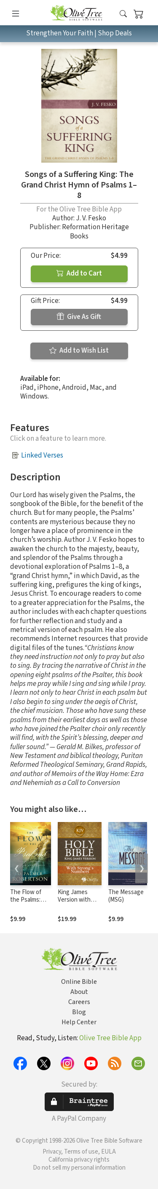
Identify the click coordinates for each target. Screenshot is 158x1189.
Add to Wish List (79, 350)
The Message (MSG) (126, 896)
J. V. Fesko (91, 218)
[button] (123, 14)
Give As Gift (79, 317)
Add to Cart (79, 273)
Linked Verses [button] (42, 455)
